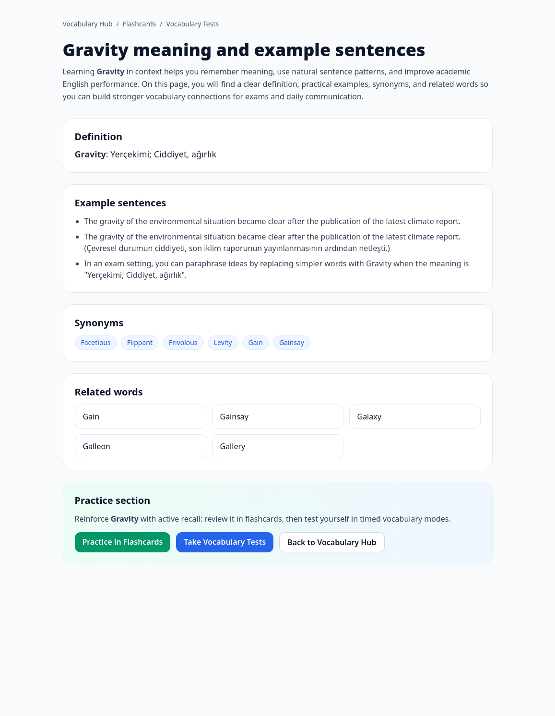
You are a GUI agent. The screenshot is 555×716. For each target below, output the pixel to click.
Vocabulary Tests (192, 23)
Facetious (96, 342)
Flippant (140, 342)
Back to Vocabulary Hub (331, 542)
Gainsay (291, 342)
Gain (255, 342)
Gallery (233, 446)
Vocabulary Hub (88, 23)
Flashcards (139, 23)
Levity (223, 342)
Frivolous (183, 342)
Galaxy (369, 416)
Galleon (96, 446)
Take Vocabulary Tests (225, 542)
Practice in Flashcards (123, 542)
